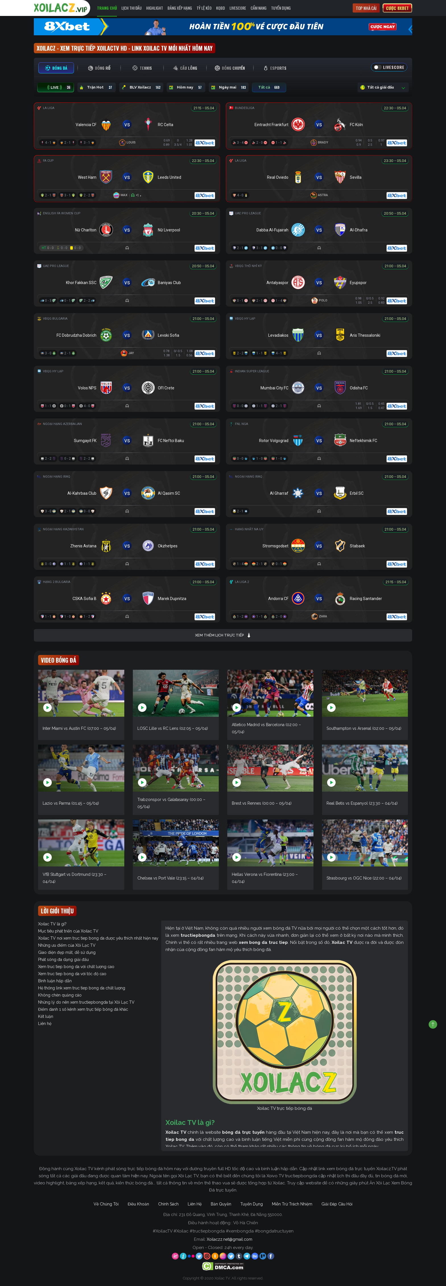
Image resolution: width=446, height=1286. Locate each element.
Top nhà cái (366, 8)
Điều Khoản (138, 1204)
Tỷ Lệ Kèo (204, 8)
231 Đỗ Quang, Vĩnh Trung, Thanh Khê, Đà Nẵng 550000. (231, 1214)
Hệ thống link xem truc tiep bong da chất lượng (81, 988)
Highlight (154, 8)
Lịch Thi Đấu (131, 8)
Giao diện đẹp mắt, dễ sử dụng (67, 952)
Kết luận (45, 1016)
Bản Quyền (221, 1204)
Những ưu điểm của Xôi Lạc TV (67, 945)
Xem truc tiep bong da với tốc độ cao (72, 973)
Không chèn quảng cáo (60, 995)
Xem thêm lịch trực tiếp (223, 635)
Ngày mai (228, 87)
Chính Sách (168, 1204)
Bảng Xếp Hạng (180, 8)
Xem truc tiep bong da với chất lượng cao (76, 966)
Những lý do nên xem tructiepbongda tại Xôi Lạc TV (86, 1002)
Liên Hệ (195, 1204)
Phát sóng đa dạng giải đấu (63, 959)
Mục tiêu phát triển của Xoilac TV (68, 931)
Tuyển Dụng (281, 8)
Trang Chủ (107, 8)
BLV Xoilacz (141, 87)
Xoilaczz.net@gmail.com (229, 1239)
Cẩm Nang (259, 8)
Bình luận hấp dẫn (55, 981)
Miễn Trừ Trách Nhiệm (292, 1204)
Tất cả (269, 87)
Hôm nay (186, 87)
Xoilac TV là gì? (52, 924)
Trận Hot (96, 87)
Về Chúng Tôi (106, 1204)
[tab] (56, 67)
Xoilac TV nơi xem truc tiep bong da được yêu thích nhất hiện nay (98, 938)
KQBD (220, 8)
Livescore (238, 8)
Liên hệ (44, 1023)
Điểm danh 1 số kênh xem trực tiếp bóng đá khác (83, 1009)
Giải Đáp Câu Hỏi (336, 1204)
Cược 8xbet (397, 8)
